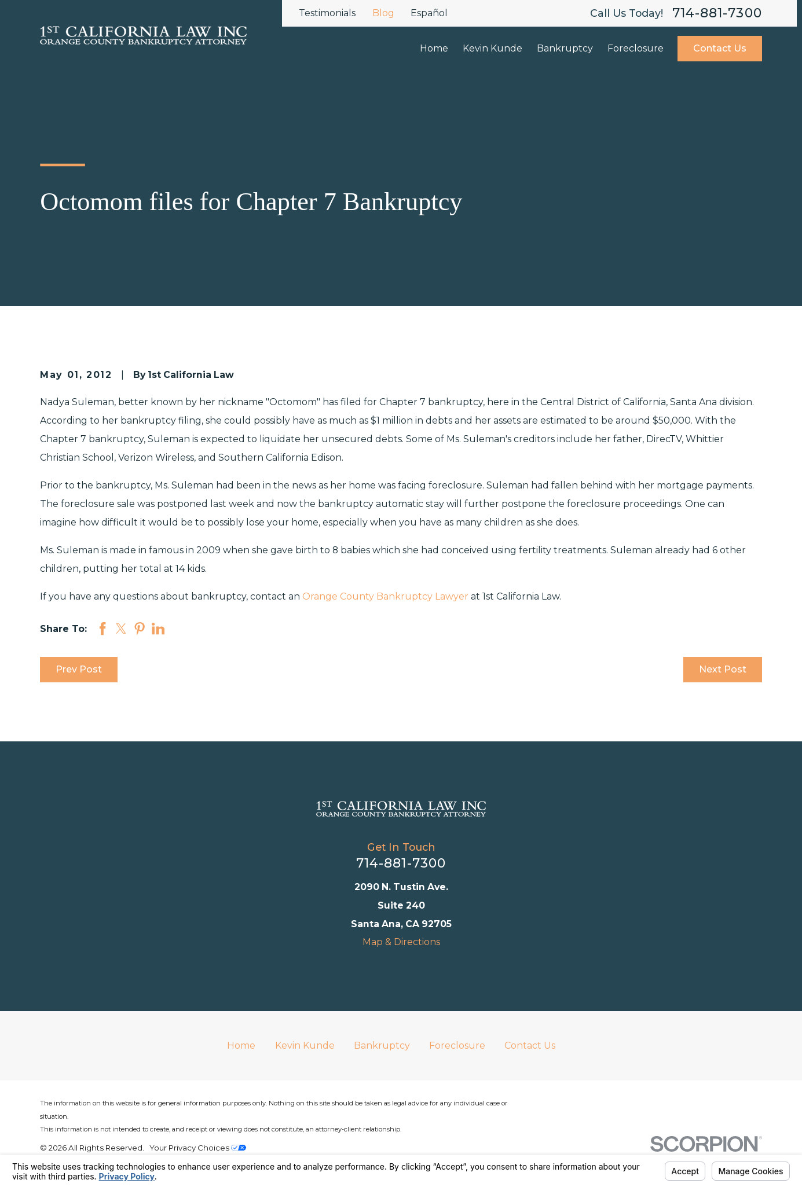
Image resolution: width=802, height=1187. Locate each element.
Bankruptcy (382, 1045)
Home (241, 1045)
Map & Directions (401, 941)
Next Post (722, 669)
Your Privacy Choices (197, 1147)
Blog (383, 13)
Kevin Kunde (305, 1045)
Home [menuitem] (434, 48)
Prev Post (79, 669)
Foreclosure (457, 1045)
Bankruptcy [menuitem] (565, 48)
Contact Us (719, 48)
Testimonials (327, 13)
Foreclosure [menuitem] (635, 48)
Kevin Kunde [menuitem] (492, 48)
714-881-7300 (717, 13)
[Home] (401, 809)
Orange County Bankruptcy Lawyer (385, 596)
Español (429, 13)
